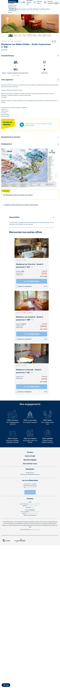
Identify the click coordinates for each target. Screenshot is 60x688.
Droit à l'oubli (30, 456)
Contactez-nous (30, 492)
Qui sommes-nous (30, 464)
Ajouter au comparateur (25, 286)
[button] (45, 248)
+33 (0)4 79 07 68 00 (31, 487)
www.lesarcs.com (35, 529)
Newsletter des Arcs (35, 474)
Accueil (12, 9)
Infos (31, 281)
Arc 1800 (29, 9)
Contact (30, 452)
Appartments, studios (20, 9)
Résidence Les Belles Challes (41, 9)
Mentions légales (30, 460)
